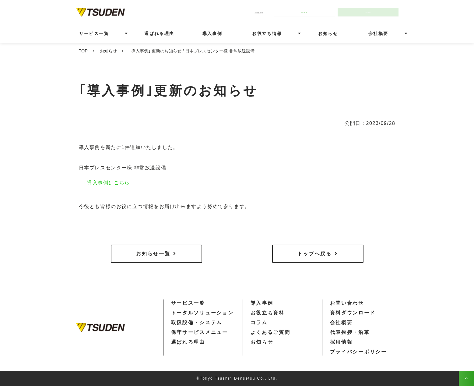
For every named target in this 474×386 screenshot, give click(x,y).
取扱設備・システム (196, 322)
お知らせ (328, 33)
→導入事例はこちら (106, 182)
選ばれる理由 (159, 33)
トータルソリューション (202, 312)
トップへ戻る (314, 253)
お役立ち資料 (268, 312)
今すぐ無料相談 (307, 12)
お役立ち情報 (267, 33)
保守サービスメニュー (199, 332)
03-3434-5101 (245, 12)
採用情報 (341, 342)
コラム (259, 322)
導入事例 (212, 33)
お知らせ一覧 (153, 253)
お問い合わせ (347, 303)
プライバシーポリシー (358, 351)
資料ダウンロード (353, 312)
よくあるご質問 (270, 332)
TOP (83, 50)
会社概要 (378, 33)
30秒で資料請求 (371, 12)
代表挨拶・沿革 (350, 332)
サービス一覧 (94, 33)
